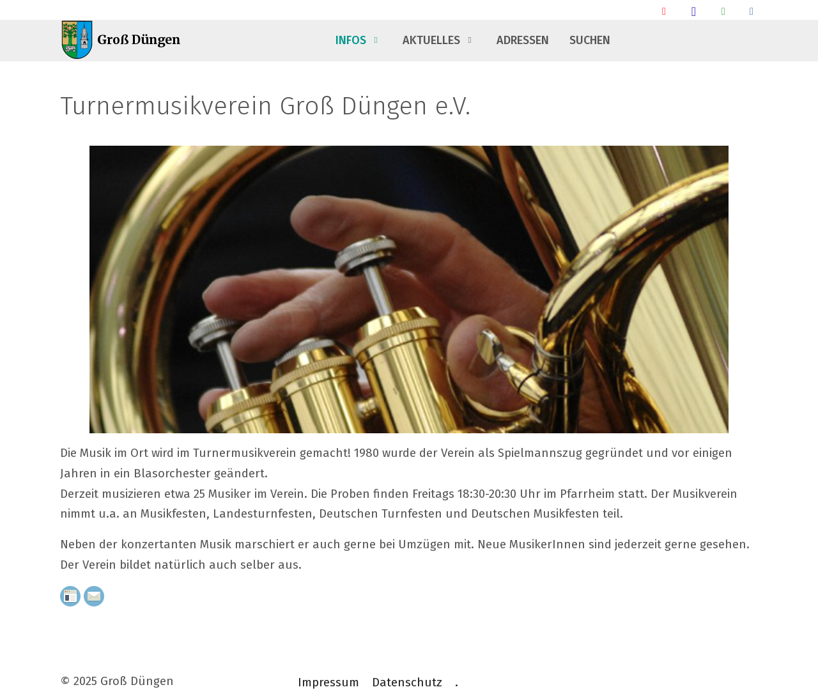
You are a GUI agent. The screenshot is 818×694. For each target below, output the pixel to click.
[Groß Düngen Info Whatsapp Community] (723, 11)
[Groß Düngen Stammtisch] (694, 11)
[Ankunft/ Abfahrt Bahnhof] (664, 11)
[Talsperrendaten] (751, 11)
